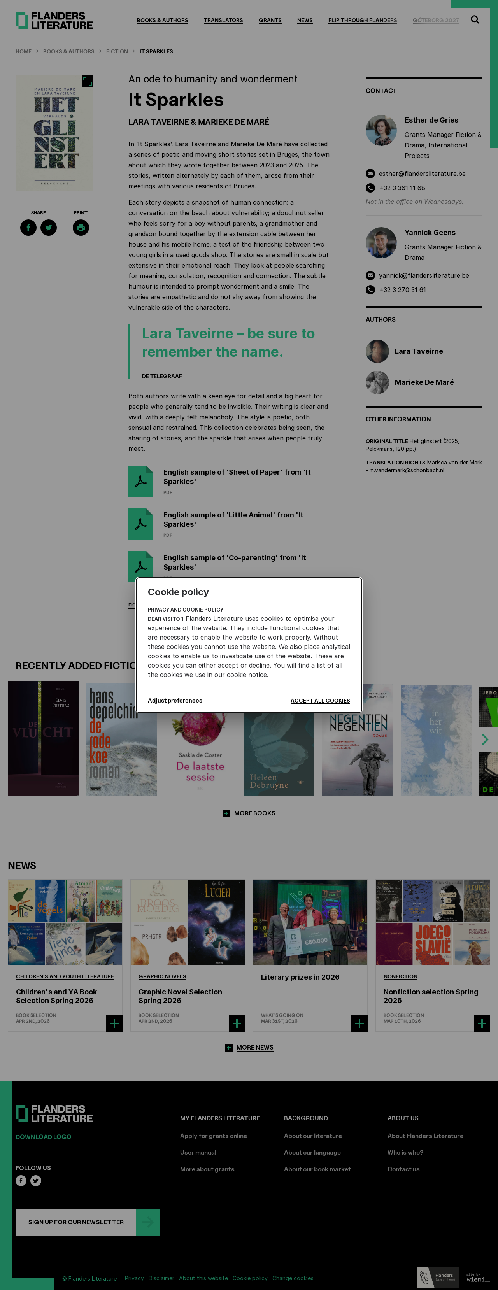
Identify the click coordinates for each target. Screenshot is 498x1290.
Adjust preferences (175, 700)
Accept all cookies (320, 700)
